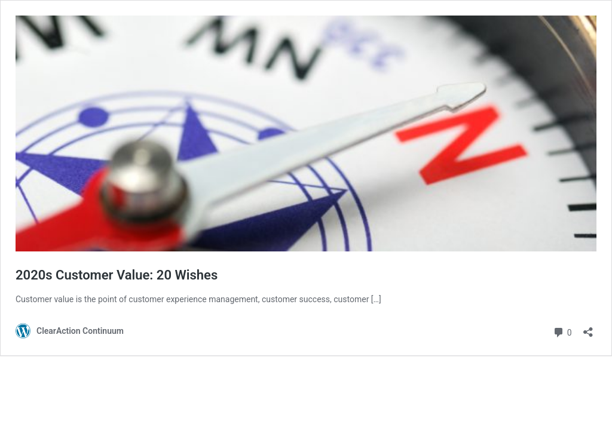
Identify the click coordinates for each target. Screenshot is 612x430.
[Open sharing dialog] (588, 328)
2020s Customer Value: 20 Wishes (117, 275)
